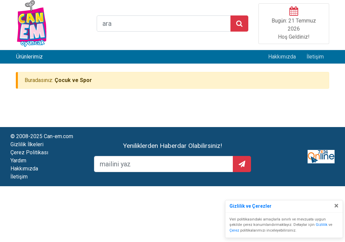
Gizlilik (321, 225)
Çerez (234, 230)
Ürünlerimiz (29, 56)
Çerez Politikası (29, 152)
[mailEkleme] (163, 164)
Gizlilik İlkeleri (26, 144)
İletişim (315, 56)
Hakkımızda (282, 56)
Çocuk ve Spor (73, 80)
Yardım (18, 160)
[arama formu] (164, 23)
